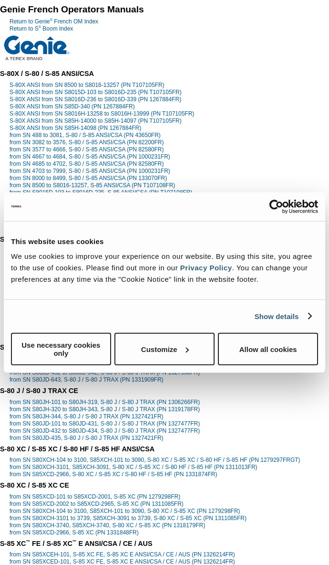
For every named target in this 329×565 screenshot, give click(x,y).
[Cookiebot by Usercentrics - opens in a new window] (276, 206)
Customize (165, 349)
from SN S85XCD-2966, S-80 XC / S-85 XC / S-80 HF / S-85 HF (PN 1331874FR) (113, 474)
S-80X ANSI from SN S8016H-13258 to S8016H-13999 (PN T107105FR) (102, 113)
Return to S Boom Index (41, 28)
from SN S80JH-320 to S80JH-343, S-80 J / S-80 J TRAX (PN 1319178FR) (105, 409)
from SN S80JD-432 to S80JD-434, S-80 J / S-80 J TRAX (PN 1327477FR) (105, 430)
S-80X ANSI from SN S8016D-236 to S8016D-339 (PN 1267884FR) (95, 99)
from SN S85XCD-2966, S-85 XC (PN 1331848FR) (74, 532)
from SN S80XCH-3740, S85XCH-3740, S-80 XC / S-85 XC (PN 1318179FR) (107, 525)
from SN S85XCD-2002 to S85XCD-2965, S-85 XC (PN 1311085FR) (97, 504)
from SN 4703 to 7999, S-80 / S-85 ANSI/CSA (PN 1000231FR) (90, 171)
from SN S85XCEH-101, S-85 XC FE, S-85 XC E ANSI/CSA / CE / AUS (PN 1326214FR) (122, 554)
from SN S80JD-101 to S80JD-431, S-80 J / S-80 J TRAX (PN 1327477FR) (105, 423)
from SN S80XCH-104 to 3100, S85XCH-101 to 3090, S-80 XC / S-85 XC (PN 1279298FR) (125, 511)
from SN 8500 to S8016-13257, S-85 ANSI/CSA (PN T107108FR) (92, 185)
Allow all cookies (268, 349)
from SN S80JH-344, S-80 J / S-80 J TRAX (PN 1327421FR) (87, 416)
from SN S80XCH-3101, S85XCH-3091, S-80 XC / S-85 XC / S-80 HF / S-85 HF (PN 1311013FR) (133, 467)
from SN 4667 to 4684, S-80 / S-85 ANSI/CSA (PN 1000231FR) (90, 156)
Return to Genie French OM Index (54, 21)
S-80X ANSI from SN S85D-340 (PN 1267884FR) (72, 106)
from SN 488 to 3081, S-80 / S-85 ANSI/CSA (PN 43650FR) (85, 135)
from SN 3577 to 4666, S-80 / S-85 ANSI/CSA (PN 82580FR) (87, 149)
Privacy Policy (206, 268)
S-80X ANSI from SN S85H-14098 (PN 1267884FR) (75, 128)
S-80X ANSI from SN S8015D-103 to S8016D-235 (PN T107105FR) (96, 92)
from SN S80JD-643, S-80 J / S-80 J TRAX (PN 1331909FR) (87, 379)
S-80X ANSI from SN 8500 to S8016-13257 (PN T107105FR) (87, 85)
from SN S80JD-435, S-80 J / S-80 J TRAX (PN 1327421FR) (87, 438)
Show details (277, 316)
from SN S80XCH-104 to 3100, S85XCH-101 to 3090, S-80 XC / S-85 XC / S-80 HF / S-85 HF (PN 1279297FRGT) (155, 460)
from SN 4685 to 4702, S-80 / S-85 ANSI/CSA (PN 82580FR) (87, 163)
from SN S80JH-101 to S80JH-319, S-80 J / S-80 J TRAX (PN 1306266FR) (105, 402)
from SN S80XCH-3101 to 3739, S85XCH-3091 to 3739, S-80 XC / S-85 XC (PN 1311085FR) (128, 518)
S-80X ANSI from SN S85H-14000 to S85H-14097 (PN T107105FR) (96, 120)
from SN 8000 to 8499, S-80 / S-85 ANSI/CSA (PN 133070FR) (88, 178)
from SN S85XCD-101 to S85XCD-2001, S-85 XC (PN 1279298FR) (95, 496)
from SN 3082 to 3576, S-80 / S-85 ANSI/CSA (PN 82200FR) (87, 142)
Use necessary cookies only (60, 349)
